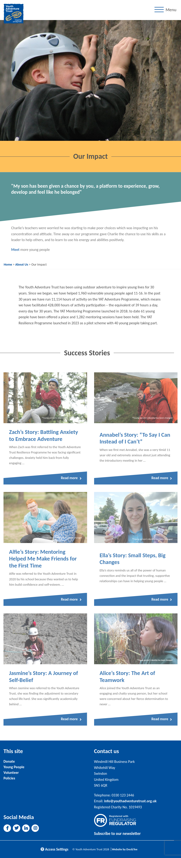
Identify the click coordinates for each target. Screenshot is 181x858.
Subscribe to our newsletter (117, 833)
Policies (9, 778)
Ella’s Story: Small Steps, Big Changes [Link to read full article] (133, 559)
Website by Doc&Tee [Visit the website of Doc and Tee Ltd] (124, 849)
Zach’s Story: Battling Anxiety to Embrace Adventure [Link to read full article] (43, 436)
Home (8, 264)
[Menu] (166, 10)
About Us (21, 264)
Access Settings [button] (54, 849)
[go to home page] (14, 13)
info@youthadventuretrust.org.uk (130, 801)
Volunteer (11, 772)
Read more (71, 478)
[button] (7, 828)
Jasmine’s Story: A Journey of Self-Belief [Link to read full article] (43, 677)
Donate (9, 761)
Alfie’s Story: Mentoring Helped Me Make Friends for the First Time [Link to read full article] (43, 558)
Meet (15, 249)
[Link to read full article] (45, 397)
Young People (13, 767)
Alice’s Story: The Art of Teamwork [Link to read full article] (127, 677)
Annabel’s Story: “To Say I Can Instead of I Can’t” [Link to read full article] (135, 438)
